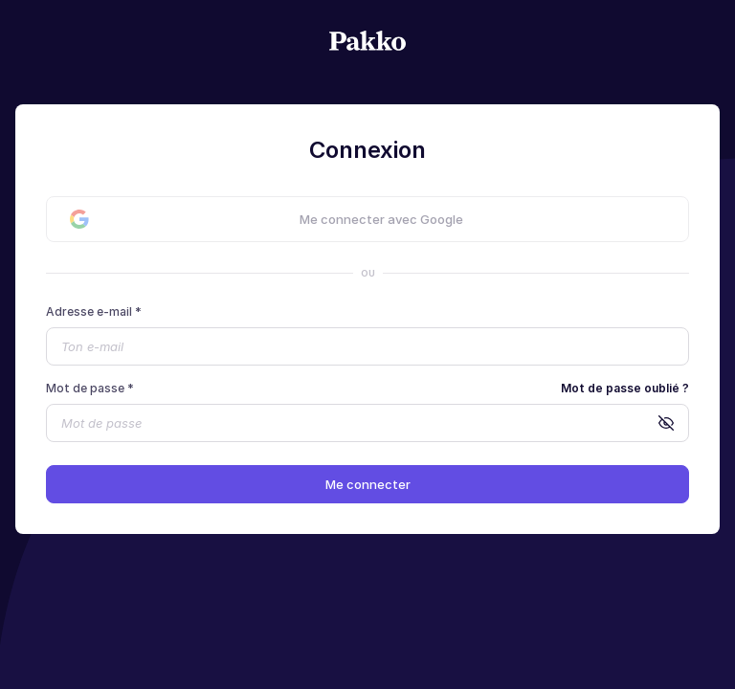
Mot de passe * (90, 388)
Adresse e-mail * (94, 311)
